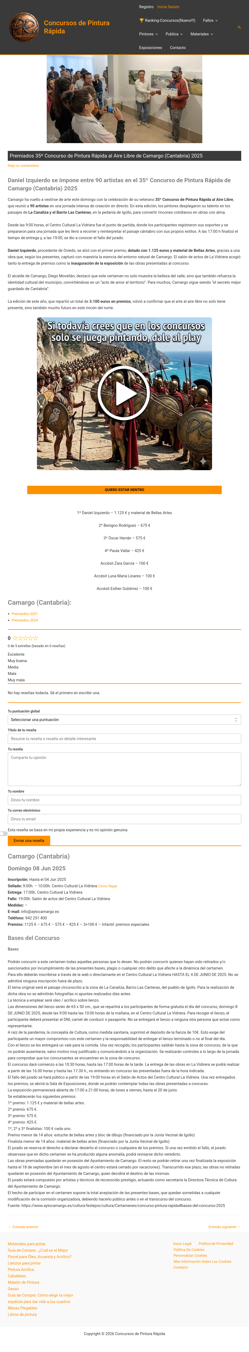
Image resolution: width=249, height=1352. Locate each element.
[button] (215, 20)
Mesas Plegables (22, 1310)
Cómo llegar (108, 887)
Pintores (148, 34)
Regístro (146, 6)
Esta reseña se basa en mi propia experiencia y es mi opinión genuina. (68, 831)
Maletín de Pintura (23, 1284)
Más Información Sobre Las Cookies (203, 1265)
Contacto (178, 47)
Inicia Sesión (169, 6)
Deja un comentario (24, 165)
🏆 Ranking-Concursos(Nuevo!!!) (167, 20)
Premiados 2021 (26, 615)
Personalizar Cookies (190, 1258)
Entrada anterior (24, 1228)
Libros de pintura (22, 1316)
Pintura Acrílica (21, 1271)
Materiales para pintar (27, 1245)
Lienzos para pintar (24, 1265)
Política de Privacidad (212, 1245)
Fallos (210, 20)
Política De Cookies (188, 1252)
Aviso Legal (180, 1245)
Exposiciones (150, 47)
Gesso (13, 1290)
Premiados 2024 (26, 621)
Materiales (201, 34)
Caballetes (17, 1278)
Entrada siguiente (223, 1228)
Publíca (174, 34)
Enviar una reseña (29, 841)
